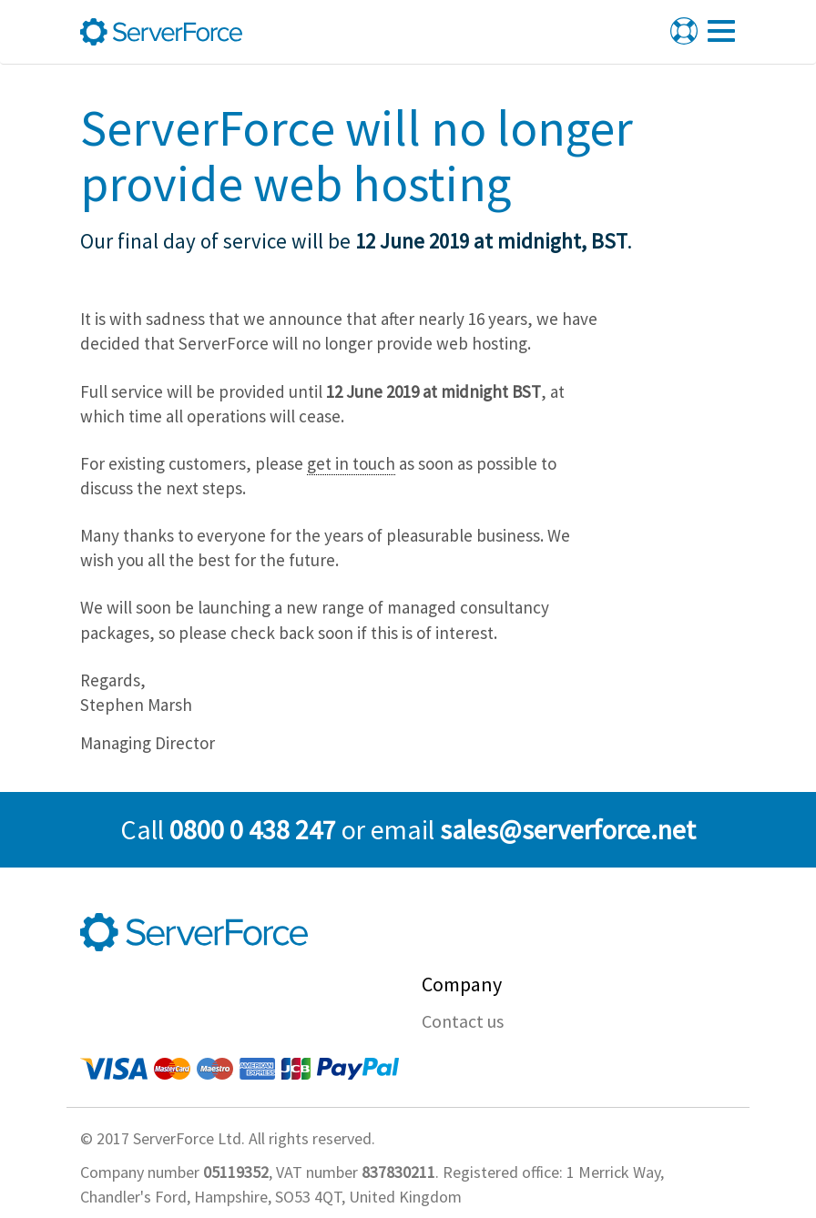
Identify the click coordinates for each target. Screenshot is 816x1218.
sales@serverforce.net (568, 829)
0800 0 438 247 (252, 829)
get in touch (351, 463)
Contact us (463, 1021)
